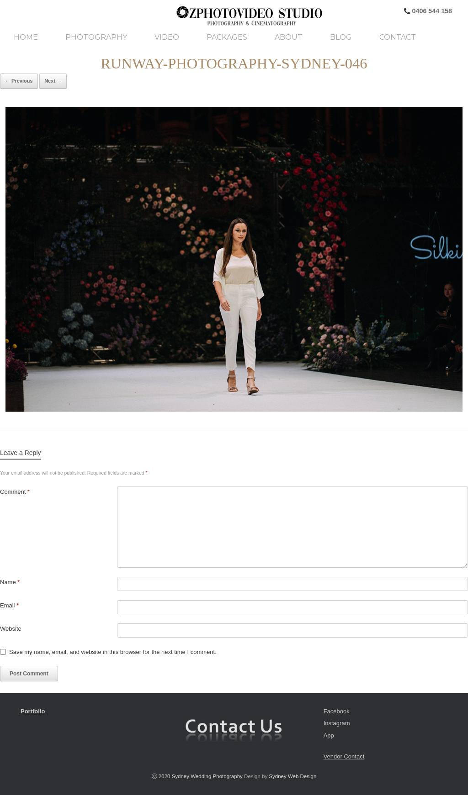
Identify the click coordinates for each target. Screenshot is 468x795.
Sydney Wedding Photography (207, 776)
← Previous (19, 81)
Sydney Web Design (292, 776)
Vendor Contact (344, 756)
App (329, 735)
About (289, 37)
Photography (96, 37)
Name (10, 582)
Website (10, 628)
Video (166, 37)
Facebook (337, 711)
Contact (397, 37)
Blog (341, 37)
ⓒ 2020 (162, 776)
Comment (15, 491)
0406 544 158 (431, 11)
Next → (53, 81)
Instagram (337, 723)
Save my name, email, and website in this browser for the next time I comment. (113, 652)
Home (26, 37)
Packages (227, 37)
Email (9, 605)
